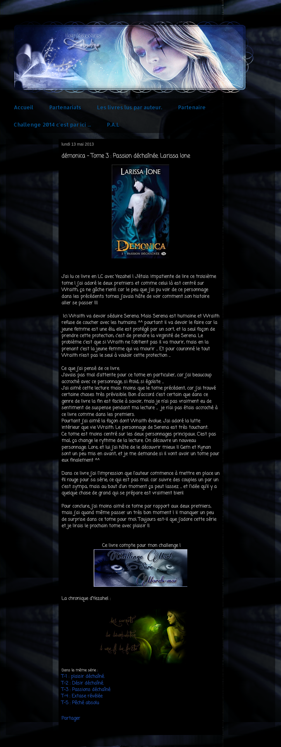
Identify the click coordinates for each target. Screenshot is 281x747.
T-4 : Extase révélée (82, 696)
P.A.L (113, 124)
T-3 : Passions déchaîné (85, 689)
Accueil (23, 107)
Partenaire (192, 107)
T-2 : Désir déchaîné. (83, 683)
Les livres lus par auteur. (129, 107)
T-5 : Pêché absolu (80, 703)
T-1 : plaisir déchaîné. (82, 676)
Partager (70, 718)
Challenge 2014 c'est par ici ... (52, 124)
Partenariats (65, 107)
